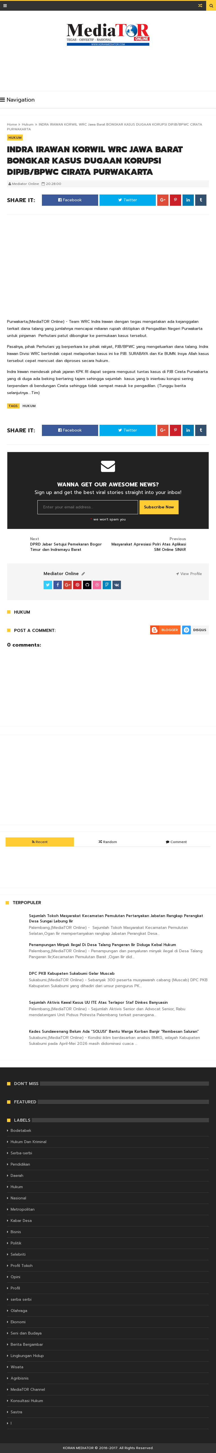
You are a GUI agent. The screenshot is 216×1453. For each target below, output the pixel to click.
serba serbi (21, 1299)
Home (12, 124)
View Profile (189, 573)
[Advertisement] (109, 67)
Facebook (70, 200)
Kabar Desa (21, 1220)
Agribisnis (20, 1378)
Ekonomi (18, 1322)
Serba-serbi (21, 1153)
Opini (15, 1277)
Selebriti (18, 1254)
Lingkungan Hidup (27, 1355)
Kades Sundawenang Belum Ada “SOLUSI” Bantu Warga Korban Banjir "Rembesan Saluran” (114, 1031)
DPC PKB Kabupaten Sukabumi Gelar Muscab (71, 973)
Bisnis (16, 1232)
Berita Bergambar (27, 1344)
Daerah (17, 1175)
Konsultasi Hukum (27, 1400)
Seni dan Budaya (26, 1333)
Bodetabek (21, 1130)
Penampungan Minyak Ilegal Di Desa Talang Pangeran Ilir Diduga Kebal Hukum (102, 944)
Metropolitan (23, 1209)
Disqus (199, 629)
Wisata (17, 1367)
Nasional (18, 1198)
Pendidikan (20, 1164)
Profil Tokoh (22, 1265)
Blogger (169, 629)
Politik (16, 1243)
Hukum (27, 124)
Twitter (127, 200)
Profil (15, 1288)
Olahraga (19, 1310)
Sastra (16, 1412)
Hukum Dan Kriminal (28, 1141)
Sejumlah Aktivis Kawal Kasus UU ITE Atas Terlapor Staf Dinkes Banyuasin (98, 1002)
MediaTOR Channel (28, 1389)
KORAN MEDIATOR (78, 1447)
